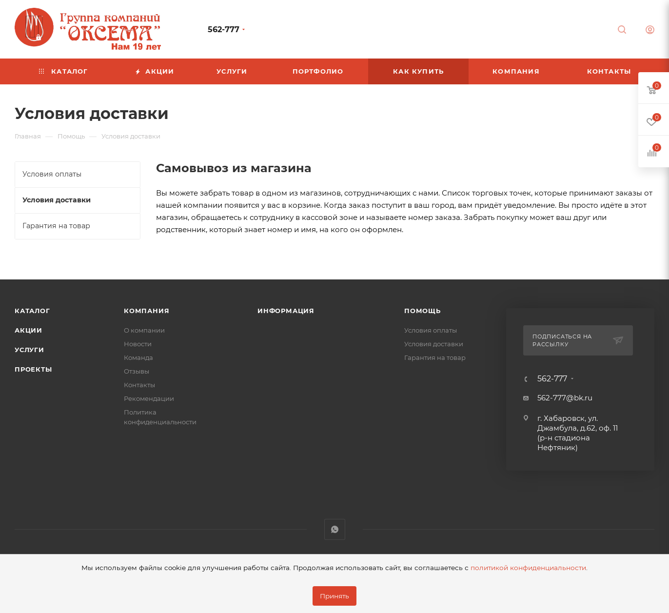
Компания (146, 311)
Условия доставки (433, 344)
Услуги (29, 350)
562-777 (223, 29)
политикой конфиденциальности (528, 568)
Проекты (33, 369)
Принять (334, 596)
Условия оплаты (430, 330)
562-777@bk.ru (564, 397)
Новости (138, 344)
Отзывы (136, 371)
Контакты (139, 385)
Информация (286, 311)
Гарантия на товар (435, 357)
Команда (138, 357)
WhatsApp (334, 529)
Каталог (32, 311)
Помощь (422, 311)
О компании (144, 330)
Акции (28, 330)
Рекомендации (149, 398)
